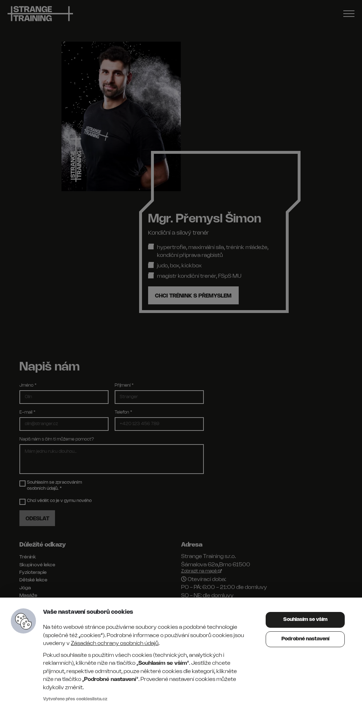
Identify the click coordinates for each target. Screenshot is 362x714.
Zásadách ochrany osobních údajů (115, 643)
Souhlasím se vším (305, 619)
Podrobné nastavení (305, 639)
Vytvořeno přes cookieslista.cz (75, 699)
